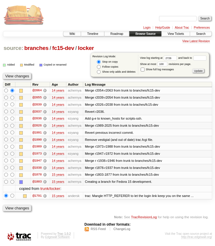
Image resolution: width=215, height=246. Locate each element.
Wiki (72, 33)
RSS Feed (98, 230)
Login (146, 27)
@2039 (37, 104)
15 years (58, 175)
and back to (192, 57)
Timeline (92, 33)
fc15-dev (63, 48)
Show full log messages (157, 69)
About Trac (182, 27)
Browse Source (145, 33)
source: (13, 48)
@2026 (37, 125)
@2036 (37, 118)
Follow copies (107, 67)
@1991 (37, 133)
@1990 (37, 140)
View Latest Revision (196, 41)
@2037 (37, 111)
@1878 (37, 175)
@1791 (37, 196)
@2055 (37, 97)
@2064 (37, 90)
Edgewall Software (57, 238)
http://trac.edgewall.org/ (196, 238)
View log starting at (159, 57)
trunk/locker (50, 190)
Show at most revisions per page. (165, 64)
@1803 (37, 182)
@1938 (37, 168)
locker (86, 48)
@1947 (37, 161)
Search (201, 33)
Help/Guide (162, 27)
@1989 (37, 147)
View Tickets (176, 33)
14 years (58, 90)
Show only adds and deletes (116, 72)
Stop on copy (107, 62)
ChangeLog (121, 230)
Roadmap (116, 33)
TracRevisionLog (144, 218)
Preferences (202, 27)
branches (36, 48)
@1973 (37, 154)
